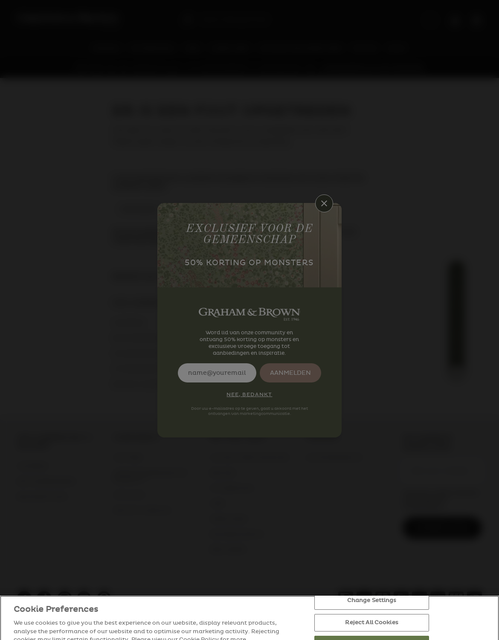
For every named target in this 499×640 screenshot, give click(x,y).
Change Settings (372, 610)
